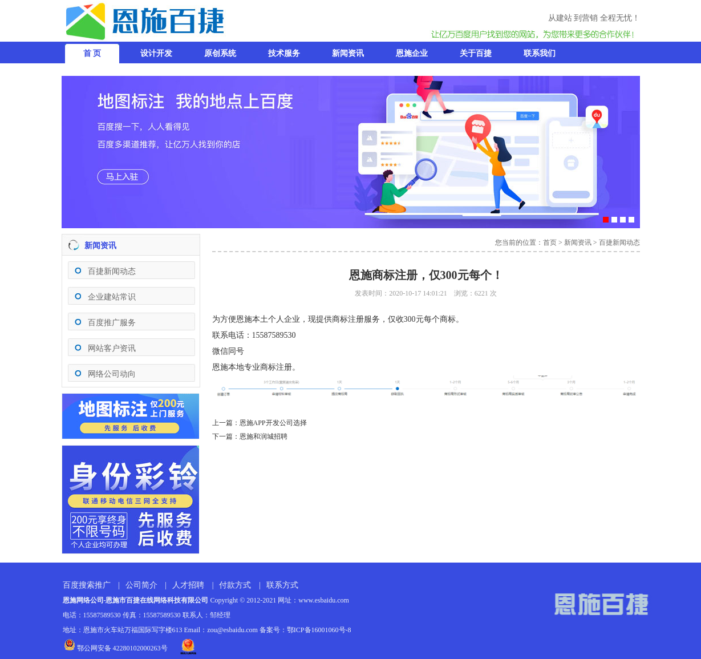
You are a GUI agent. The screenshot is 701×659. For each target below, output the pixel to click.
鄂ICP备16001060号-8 (319, 630)
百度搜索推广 (87, 585)
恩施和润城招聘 (263, 436)
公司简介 (141, 585)
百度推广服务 (112, 322)
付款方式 (235, 585)
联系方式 (282, 585)
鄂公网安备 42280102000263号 (116, 648)
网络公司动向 (112, 374)
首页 (550, 242)
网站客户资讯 (112, 348)
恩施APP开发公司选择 (273, 423)
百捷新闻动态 (112, 271)
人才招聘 (188, 585)
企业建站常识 (112, 297)
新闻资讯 (577, 242)
